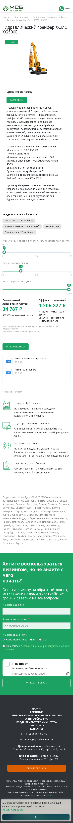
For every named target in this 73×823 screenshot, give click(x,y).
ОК (36, 817)
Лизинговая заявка (25, 369)
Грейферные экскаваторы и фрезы (50, 17)
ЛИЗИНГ (36, 708)
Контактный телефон (15, 619)
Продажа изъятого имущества (36, 722)
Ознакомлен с (37, 647)
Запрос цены (16, 100)
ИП (35, 639)
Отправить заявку (15, 346)
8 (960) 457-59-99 (36, 734)
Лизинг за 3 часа (36, 768)
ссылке (49, 795)
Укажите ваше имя (13, 604)
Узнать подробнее (13, 809)
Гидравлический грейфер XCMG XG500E (27, 20)
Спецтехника (21, 17)
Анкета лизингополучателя (30, 358)
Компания (36, 712)
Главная (7, 17)
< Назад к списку (13, 391)
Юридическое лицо (16, 639)
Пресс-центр (36, 725)
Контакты (36, 728)
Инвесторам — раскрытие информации (37, 715)
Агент (45, 639)
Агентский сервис (36, 718)
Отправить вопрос (36, 683)
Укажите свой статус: (15, 634)
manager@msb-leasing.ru (39, 739)
